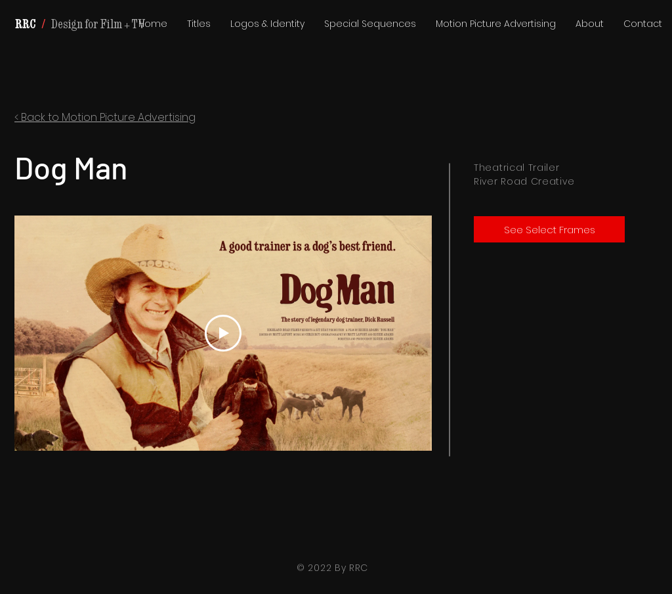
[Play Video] (223, 333)
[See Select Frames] (549, 229)
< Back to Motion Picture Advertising (105, 117)
